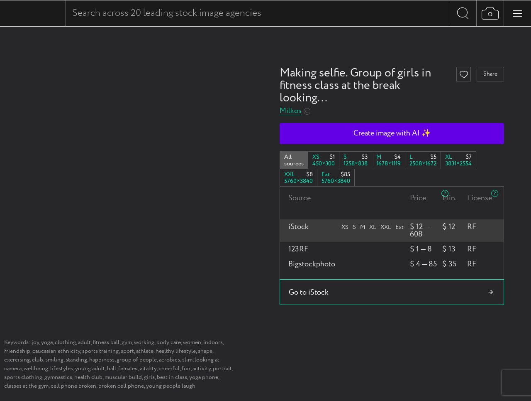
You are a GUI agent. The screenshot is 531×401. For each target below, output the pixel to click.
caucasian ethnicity (56, 351)
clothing (65, 342)
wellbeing (36, 368)
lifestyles (61, 368)
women (192, 342)
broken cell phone (121, 386)
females (127, 368)
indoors (213, 342)
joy (35, 342)
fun (186, 368)
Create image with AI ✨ (392, 133)
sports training (100, 351)
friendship (17, 351)
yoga (47, 342)
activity (201, 368)
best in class (172, 377)
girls (149, 377)
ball (111, 368)
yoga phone (203, 377)
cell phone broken (73, 386)
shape (205, 351)
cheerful (169, 368)
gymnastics (58, 377)
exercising (17, 360)
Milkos (291, 111)
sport (127, 351)
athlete (144, 351)
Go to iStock (309, 292)
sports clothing (23, 377)
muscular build (123, 377)
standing (76, 360)
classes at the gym (26, 386)
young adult (90, 368)
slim (187, 360)
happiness (101, 360)
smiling (54, 360)
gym (127, 342)
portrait (222, 368)
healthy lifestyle (176, 351)
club (37, 360)
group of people (137, 360)
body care (168, 342)
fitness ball (106, 342)
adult (84, 342)
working (144, 342)
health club (88, 377)
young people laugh (170, 386)
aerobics (169, 360)
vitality (147, 368)
